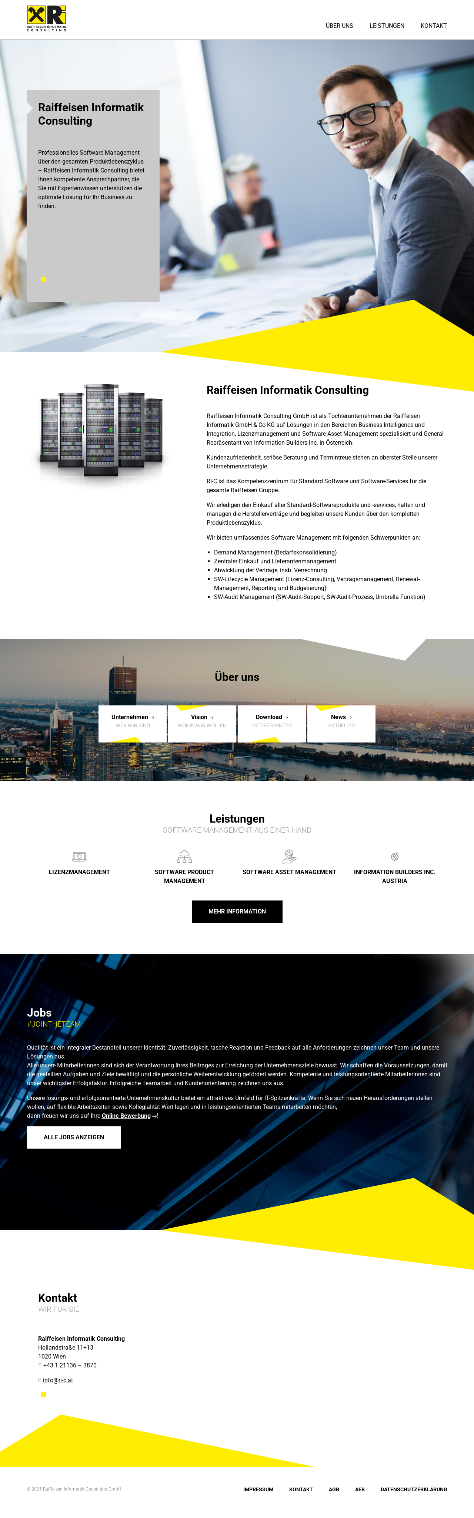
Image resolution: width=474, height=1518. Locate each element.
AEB (360, 1489)
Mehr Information (237, 911)
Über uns (339, 25)
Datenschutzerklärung (414, 1489)
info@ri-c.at (58, 1380)
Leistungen (387, 25)
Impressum (258, 1489)
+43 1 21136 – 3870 (70, 1365)
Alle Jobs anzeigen (74, 1137)
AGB (334, 1489)
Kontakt (434, 25)
